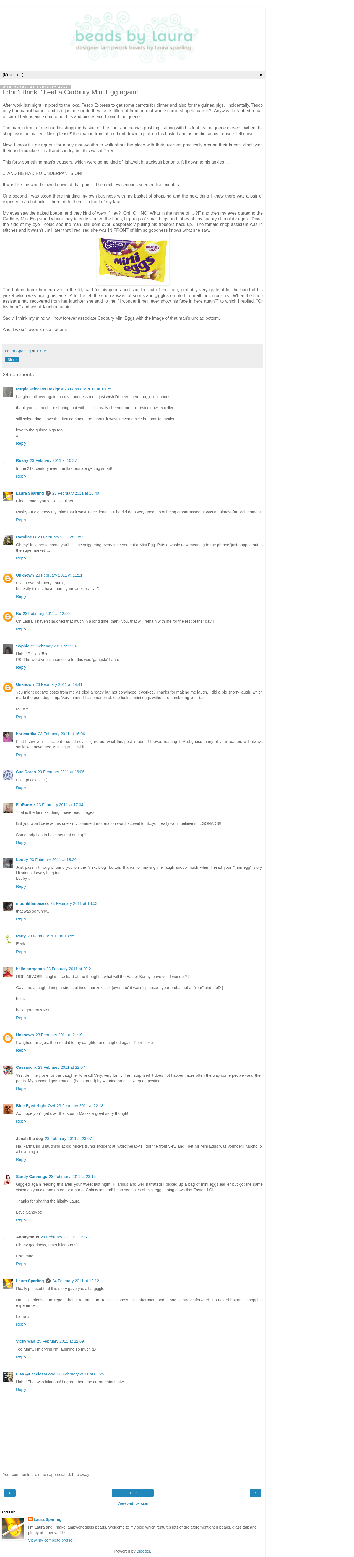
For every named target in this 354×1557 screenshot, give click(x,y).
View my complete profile (50, 1540)
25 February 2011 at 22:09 (60, 1341)
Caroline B (26, 537)
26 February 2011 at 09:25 (80, 1374)
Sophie (22, 646)
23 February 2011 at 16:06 (61, 734)
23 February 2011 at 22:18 (80, 1105)
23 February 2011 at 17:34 (60, 805)
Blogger (143, 1551)
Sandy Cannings (31, 1176)
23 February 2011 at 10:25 (87, 389)
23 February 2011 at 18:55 (50, 936)
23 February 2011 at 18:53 (73, 903)
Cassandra (26, 1067)
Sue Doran (26, 772)
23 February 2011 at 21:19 (59, 1035)
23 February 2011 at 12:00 (46, 613)
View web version (132, 1503)
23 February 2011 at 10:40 (75, 493)
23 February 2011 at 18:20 (53, 859)
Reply (21, 443)
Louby (22, 859)
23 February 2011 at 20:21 (69, 969)
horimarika (26, 734)
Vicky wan (25, 1341)
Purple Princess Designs (39, 389)
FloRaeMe (25, 805)
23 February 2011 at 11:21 (59, 575)
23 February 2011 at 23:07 (68, 1138)
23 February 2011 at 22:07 (61, 1067)
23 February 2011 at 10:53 (61, 537)
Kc (18, 613)
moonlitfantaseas (32, 903)
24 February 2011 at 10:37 (64, 1237)
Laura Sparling (30, 493)
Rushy (22, 460)
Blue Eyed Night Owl (35, 1105)
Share (12, 360)
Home (132, 1493)
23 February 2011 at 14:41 (59, 684)
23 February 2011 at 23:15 (72, 1176)
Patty (21, 936)
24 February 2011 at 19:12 (75, 1281)
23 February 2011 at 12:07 (54, 646)
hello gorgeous (30, 969)
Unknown (25, 575)
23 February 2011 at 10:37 (53, 460)
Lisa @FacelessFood (36, 1374)
